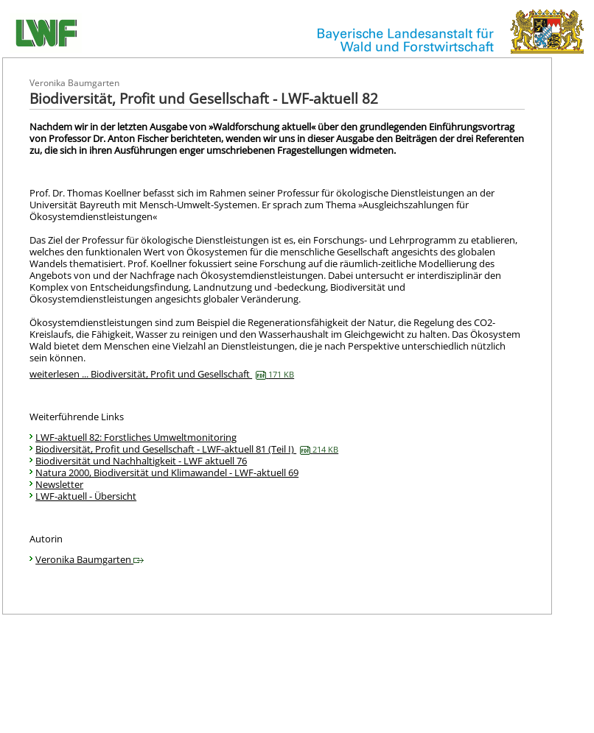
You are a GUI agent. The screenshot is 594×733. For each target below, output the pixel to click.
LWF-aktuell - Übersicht (85, 496)
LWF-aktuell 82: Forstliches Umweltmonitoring (136, 437)
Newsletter (59, 484)
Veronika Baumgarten (89, 559)
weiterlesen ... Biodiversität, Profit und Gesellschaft (161, 373)
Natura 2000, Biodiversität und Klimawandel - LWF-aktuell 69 (166, 472)
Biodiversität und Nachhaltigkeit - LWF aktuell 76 (141, 460)
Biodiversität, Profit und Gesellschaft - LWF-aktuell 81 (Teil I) (186, 449)
